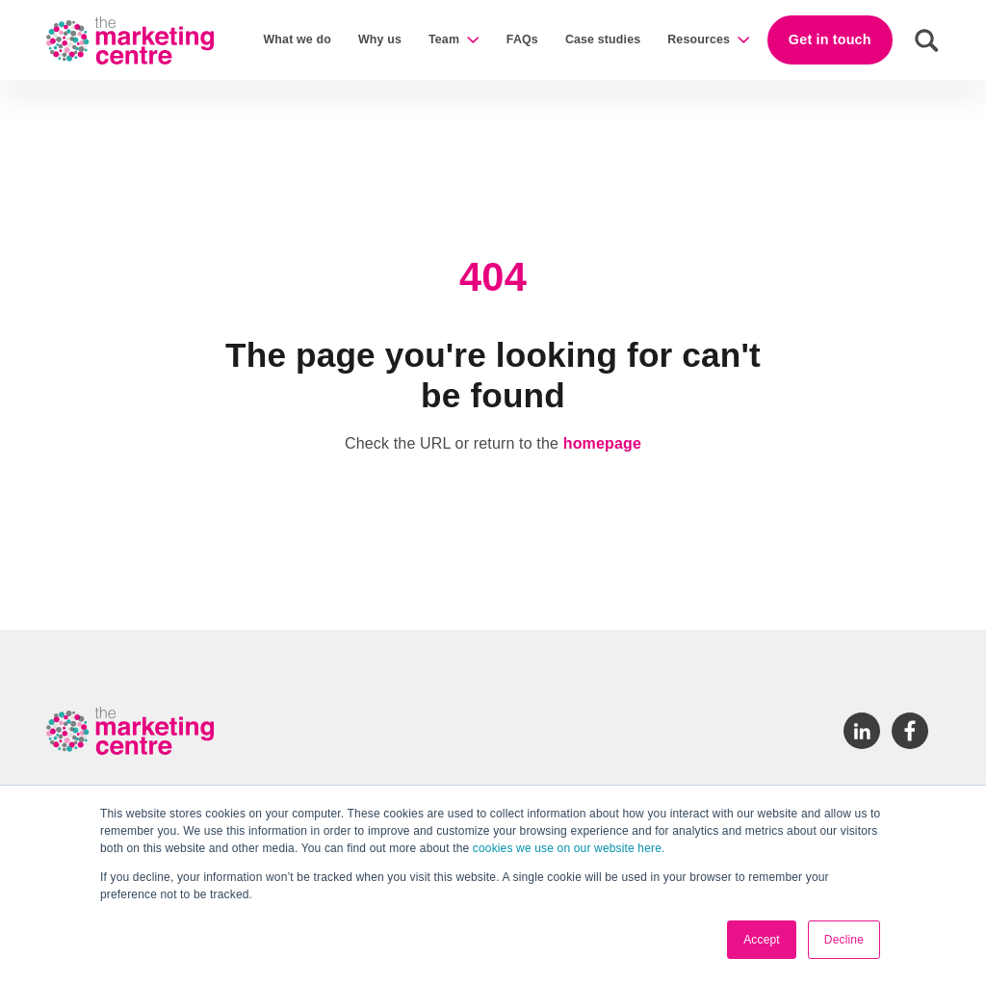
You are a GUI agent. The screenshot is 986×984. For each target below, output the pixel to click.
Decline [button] (844, 939)
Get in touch (830, 39)
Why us (380, 39)
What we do (297, 39)
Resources (698, 39)
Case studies (602, 39)
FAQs (522, 39)
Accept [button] (761, 939)
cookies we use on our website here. (566, 848)
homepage (602, 443)
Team (443, 39)
